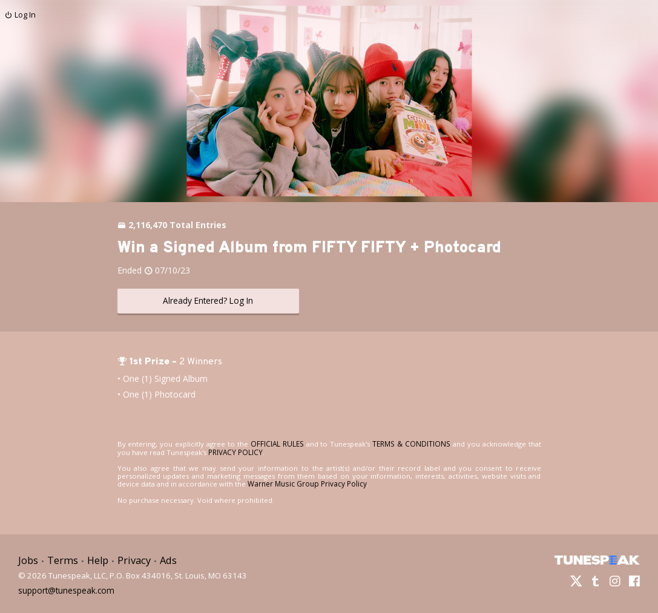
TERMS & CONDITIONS (401, 443)
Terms (61, 559)
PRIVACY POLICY (220, 451)
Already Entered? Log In (208, 300)
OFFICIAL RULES (272, 443)
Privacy (130, 559)
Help (95, 559)
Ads (164, 559)
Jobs (28, 559)
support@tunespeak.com (64, 587)
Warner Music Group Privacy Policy (305, 483)
